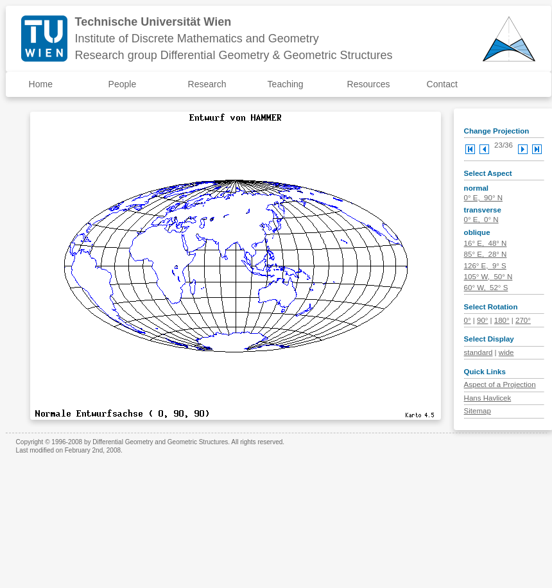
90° (482, 320)
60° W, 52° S (486, 287)
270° (523, 320)
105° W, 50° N (488, 277)
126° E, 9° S (485, 266)
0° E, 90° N (483, 198)
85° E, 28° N (485, 254)
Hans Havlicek (488, 398)
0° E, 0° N (481, 219)
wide (506, 352)
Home (41, 84)
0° (467, 320)
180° (502, 320)
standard (478, 352)
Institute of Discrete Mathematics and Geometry (197, 38)
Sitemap (477, 411)
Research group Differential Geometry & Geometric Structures (234, 55)
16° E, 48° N (485, 243)
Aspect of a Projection (500, 384)
